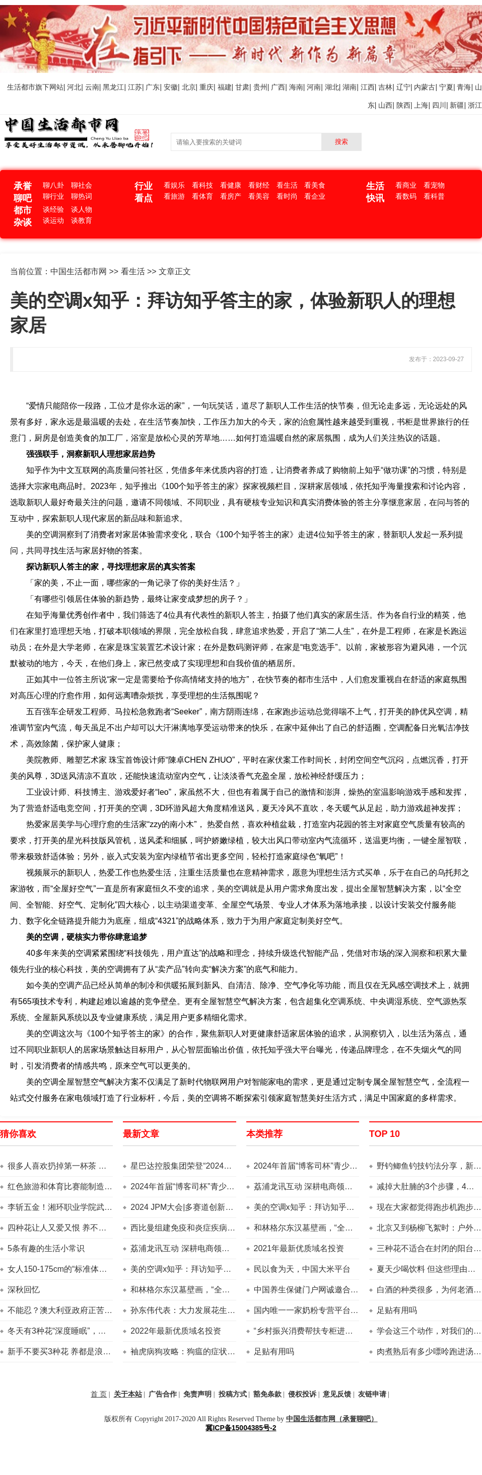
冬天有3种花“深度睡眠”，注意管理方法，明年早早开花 (105, 1331)
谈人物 (81, 209)
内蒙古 (424, 87)
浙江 (475, 105)
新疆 (457, 105)
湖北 (332, 87)
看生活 (287, 185)
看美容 (258, 196)
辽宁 (403, 87)
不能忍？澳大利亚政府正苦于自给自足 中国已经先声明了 (109, 1310)
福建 (225, 87)
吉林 (385, 87)
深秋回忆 (24, 1289)
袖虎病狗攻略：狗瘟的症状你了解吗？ (198, 1351)
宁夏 (446, 87)
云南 (92, 87)
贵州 (260, 87)
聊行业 (53, 196)
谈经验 (53, 209)
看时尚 (287, 196)
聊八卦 (53, 185)
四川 (439, 105)
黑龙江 (113, 87)
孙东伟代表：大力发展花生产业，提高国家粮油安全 (223, 1310)
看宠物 (434, 185)
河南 (314, 87)
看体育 (202, 196)
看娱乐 (174, 185)
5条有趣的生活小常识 (46, 1248)
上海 (421, 105)
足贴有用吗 (274, 1351)
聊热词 (81, 196)
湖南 (349, 87)
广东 (153, 87)
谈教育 (81, 220)
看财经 (258, 185)
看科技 (202, 185)
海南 (296, 87)
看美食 (314, 185)
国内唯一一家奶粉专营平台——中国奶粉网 (330, 1310)
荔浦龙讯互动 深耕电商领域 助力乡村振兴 (205, 1248)
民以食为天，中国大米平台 (302, 1269)
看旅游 (174, 196)
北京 (189, 87)
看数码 (406, 196)
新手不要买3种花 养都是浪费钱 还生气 (77, 1351)
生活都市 (21, 87)
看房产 (230, 196)
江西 (368, 87)
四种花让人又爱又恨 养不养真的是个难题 (81, 1227)
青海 (464, 87)
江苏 (135, 87)
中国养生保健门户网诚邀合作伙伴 (314, 1289)
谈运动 (53, 220)
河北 (74, 87)
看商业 (406, 185)
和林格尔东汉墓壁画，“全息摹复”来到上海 (205, 1289)
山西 (385, 105)
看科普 (434, 196)
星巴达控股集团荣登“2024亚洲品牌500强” (205, 1166)
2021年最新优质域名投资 (299, 1248)
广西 (278, 87)
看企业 (314, 196)
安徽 (171, 87)
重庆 (206, 87)
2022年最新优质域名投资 (175, 1331)
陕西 (403, 105)
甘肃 (242, 87)
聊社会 (81, 185)
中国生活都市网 (78, 271)
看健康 (230, 185)
